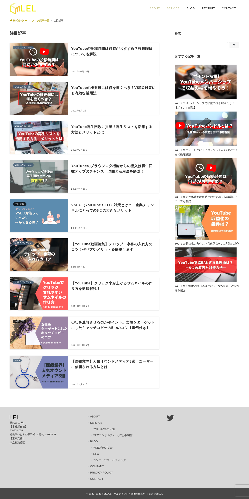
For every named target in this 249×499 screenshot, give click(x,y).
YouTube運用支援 (104, 429)
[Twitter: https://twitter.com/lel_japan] (170, 417)
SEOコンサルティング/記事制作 (112, 435)
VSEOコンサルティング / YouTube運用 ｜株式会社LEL (132, 493)
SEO (96, 453)
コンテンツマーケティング (109, 460)
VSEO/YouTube (102, 447)
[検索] (234, 45)
